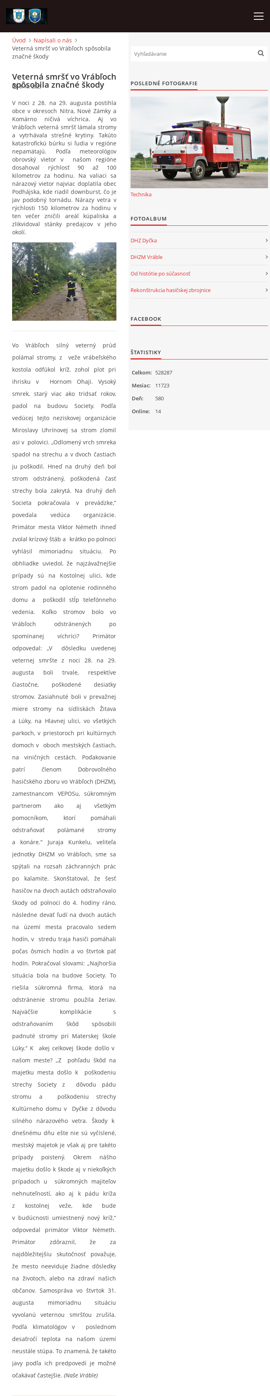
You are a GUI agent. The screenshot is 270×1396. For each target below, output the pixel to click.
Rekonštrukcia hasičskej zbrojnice (171, 290)
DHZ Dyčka (144, 240)
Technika (141, 194)
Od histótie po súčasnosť (160, 273)
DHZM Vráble (146, 257)
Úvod (19, 40)
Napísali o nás (53, 40)
